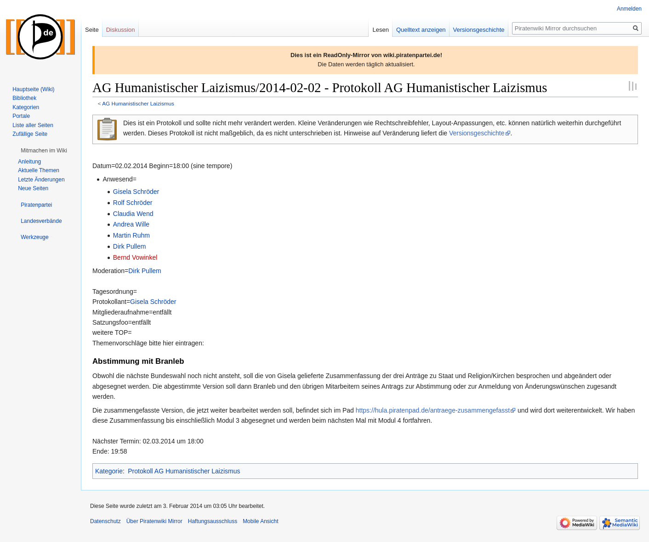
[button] (44, 150)
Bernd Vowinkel (135, 257)
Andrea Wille (131, 224)
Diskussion (120, 29)
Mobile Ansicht (260, 521)
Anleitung (29, 161)
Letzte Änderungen (41, 179)
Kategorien (25, 107)
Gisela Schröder (136, 191)
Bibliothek (24, 98)
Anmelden (629, 9)
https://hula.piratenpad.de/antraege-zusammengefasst (433, 410)
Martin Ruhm (131, 235)
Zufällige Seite (29, 134)
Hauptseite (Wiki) (33, 89)
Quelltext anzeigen (421, 29)
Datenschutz (105, 521)
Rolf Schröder (133, 202)
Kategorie (109, 471)
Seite (92, 29)
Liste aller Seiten (32, 125)
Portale (21, 116)
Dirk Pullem (129, 246)
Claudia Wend (133, 213)
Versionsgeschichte (477, 133)
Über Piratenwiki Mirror (154, 521)
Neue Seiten (33, 188)
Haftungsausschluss (212, 521)
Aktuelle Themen (38, 170)
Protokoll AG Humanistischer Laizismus (184, 471)
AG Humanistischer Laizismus (138, 103)
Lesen (380, 29)
